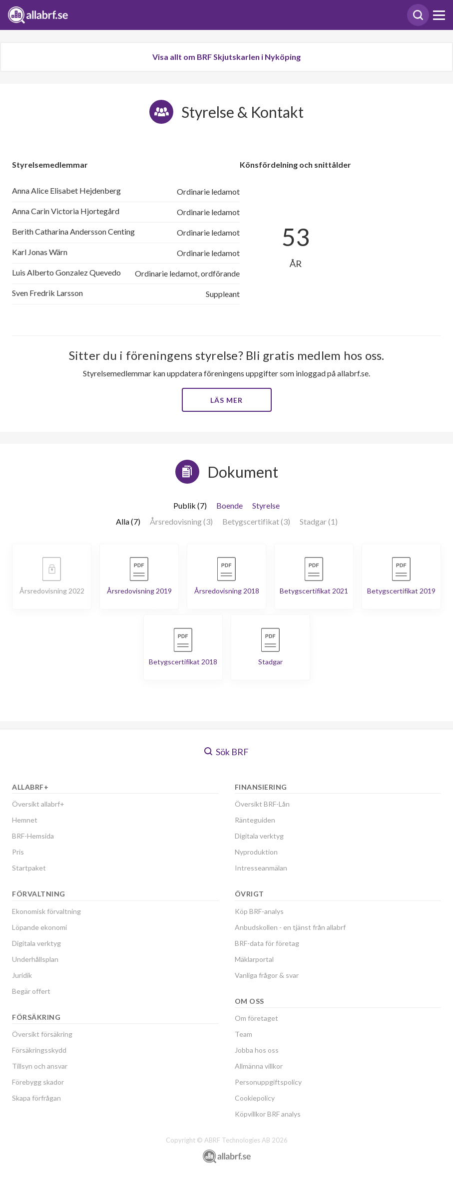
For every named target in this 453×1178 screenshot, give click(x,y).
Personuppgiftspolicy (268, 1082)
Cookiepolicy (255, 1098)
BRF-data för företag (267, 943)
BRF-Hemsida (33, 836)
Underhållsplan (35, 959)
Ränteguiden (255, 820)
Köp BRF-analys (259, 911)
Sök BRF (226, 751)
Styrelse (266, 505)
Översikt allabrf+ (38, 804)
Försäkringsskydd (39, 1050)
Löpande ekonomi (39, 927)
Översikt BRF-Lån (262, 804)
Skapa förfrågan (36, 1098)
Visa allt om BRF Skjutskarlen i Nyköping (226, 56)
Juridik (22, 975)
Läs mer (226, 400)
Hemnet (24, 820)
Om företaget (256, 1018)
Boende (229, 505)
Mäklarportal (254, 959)
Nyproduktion (256, 852)
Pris (18, 852)
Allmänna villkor (259, 1066)
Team (243, 1034)
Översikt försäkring (42, 1034)
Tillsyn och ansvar (39, 1066)
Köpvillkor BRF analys (268, 1114)
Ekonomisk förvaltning (46, 911)
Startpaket (29, 868)
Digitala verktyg (36, 943)
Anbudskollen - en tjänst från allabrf (290, 927)
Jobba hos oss (257, 1050)
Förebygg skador (38, 1082)
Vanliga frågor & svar (267, 975)
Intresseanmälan (261, 868)
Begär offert (31, 991)
